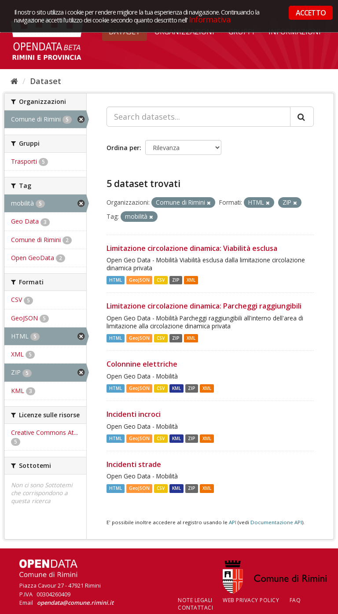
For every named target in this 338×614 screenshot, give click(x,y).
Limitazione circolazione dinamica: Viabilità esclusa (192, 248)
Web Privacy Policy (251, 600)
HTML (115, 280)
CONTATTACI (195, 607)
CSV (161, 280)
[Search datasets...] (198, 117)
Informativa (210, 19)
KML (176, 388)
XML (191, 280)
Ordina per (123, 147)
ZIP (176, 280)
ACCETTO (311, 13)
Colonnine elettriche (142, 364)
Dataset (45, 81)
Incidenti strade (134, 464)
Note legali (195, 600)
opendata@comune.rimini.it (75, 603)
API (232, 522)
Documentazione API (276, 522)
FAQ (295, 600)
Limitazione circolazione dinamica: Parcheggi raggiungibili (204, 306)
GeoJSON (139, 280)
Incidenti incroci (134, 414)
